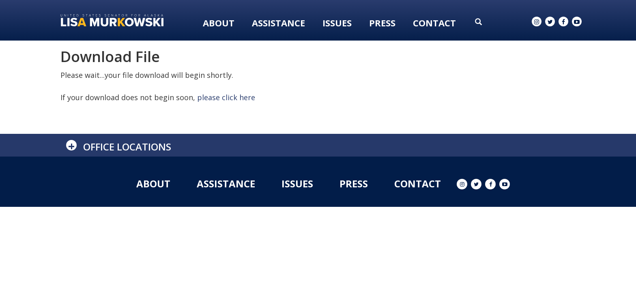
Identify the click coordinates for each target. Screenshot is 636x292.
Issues (337, 23)
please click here (226, 97)
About (218, 23)
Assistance (278, 23)
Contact (434, 23)
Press (382, 23)
